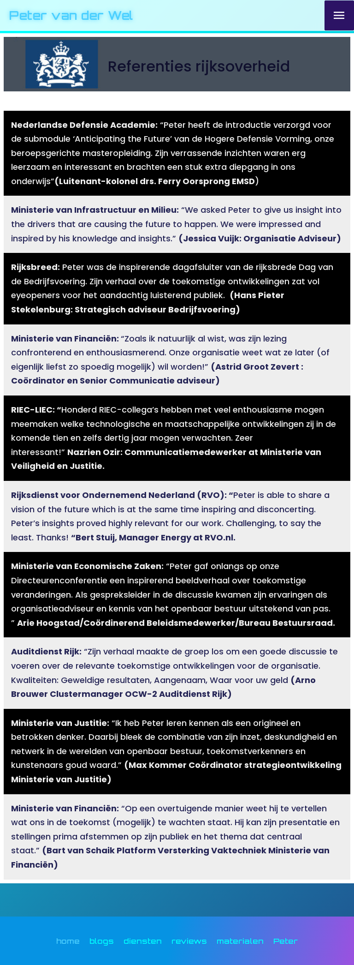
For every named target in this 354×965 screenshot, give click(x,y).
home (68, 941)
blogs (101, 941)
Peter (285, 941)
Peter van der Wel (71, 15)
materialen (240, 941)
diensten (143, 941)
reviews (189, 941)
